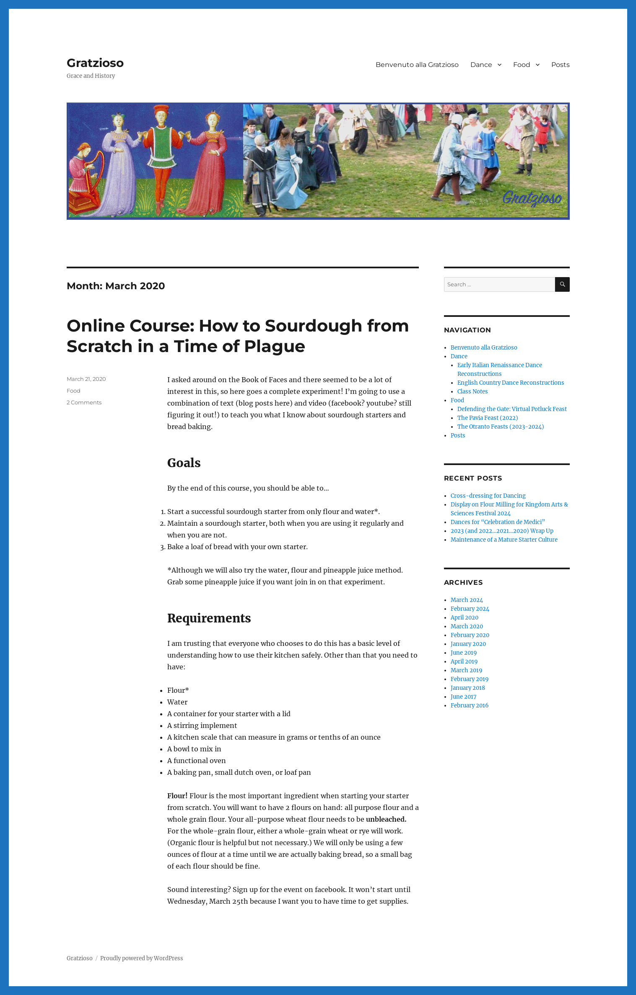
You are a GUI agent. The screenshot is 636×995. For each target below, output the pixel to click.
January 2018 (468, 688)
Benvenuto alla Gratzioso (417, 65)
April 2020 (464, 617)
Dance (481, 65)
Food (521, 65)
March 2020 (467, 626)
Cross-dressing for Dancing (488, 495)
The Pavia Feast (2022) (487, 418)
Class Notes (472, 391)
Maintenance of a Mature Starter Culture (504, 539)
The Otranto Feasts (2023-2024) (500, 426)
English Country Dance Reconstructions (510, 382)
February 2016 (470, 705)
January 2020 (468, 644)
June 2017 (464, 696)
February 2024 (470, 608)
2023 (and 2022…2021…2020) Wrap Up (502, 531)
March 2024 (467, 600)
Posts (560, 65)
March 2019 (467, 670)
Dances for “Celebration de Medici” (498, 522)
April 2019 (464, 661)
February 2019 (470, 679)
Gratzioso (95, 63)
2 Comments (84, 402)
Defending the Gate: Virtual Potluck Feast (512, 409)
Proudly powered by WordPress (141, 958)
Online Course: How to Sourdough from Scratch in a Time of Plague (238, 335)
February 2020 (470, 635)
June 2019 (464, 652)
